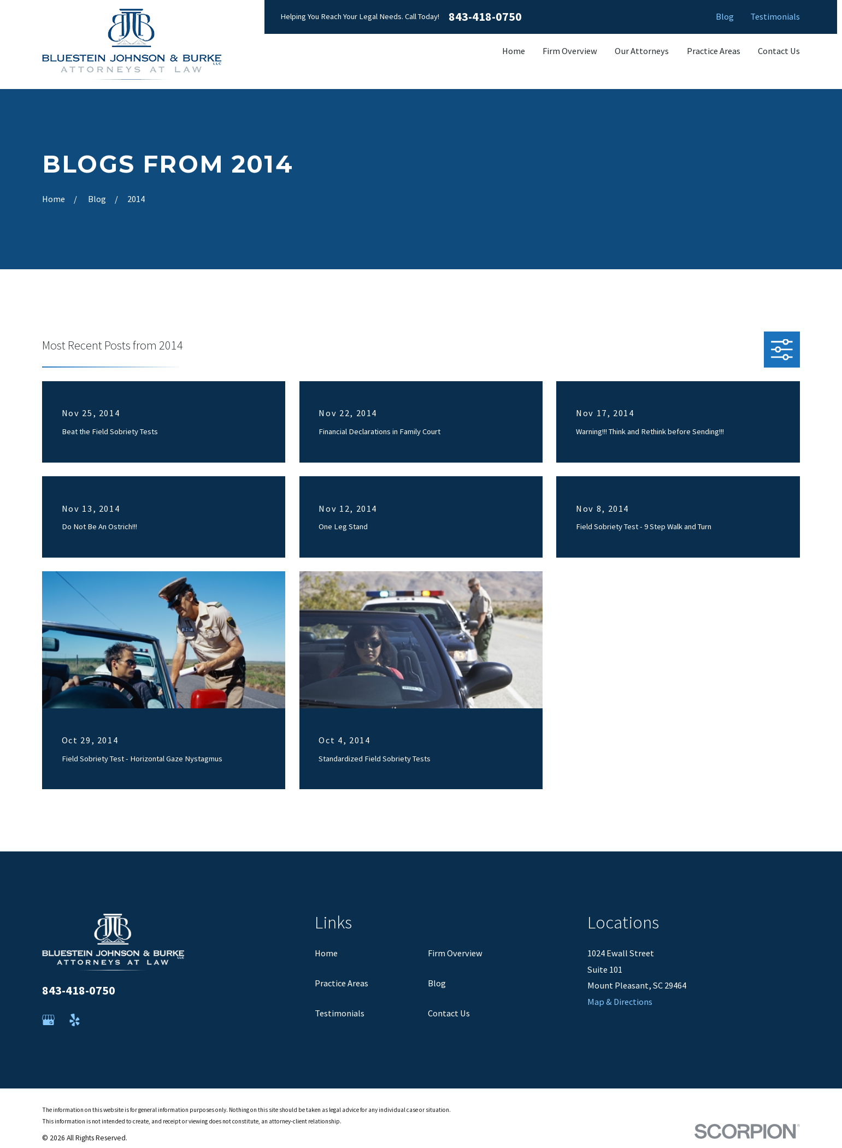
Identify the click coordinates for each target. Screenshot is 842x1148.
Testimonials (775, 16)
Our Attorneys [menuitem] (642, 50)
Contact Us (449, 1013)
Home (326, 953)
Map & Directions (619, 1001)
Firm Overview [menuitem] (570, 50)
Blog (725, 16)
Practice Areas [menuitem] (713, 50)
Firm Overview (455, 953)
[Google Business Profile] (48, 1020)
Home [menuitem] (513, 50)
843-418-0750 (485, 17)
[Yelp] (74, 1020)
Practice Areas (341, 983)
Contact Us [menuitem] (779, 50)
